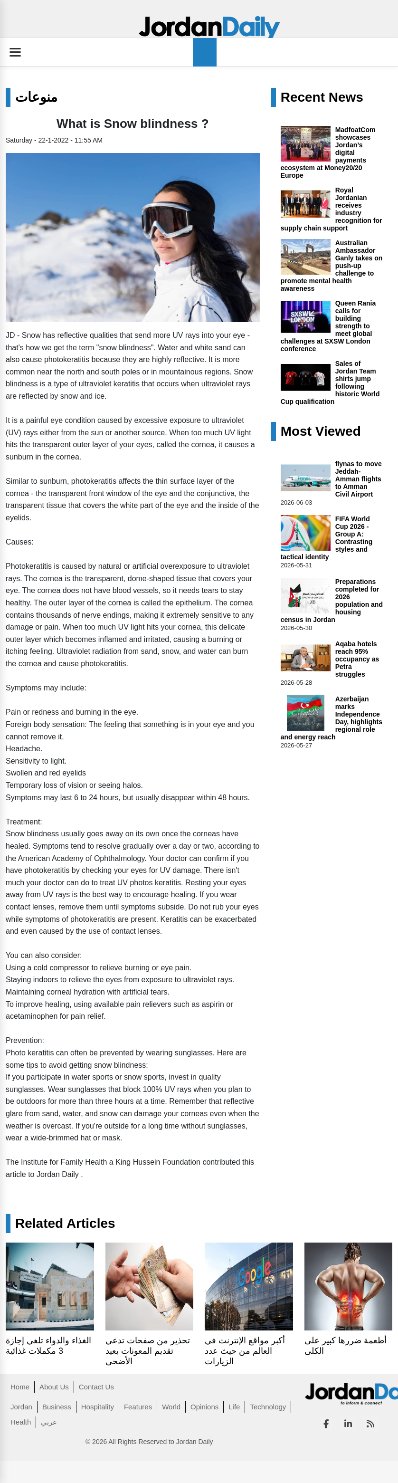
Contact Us (96, 1387)
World (171, 1407)
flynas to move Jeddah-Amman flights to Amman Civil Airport (358, 479)
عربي (49, 1422)
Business (56, 1407)
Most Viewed (321, 431)
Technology (268, 1407)
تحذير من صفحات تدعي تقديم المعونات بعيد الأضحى (147, 1351)
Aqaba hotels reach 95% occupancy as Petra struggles (357, 659)
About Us (54, 1387)
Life (234, 1407)
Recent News (322, 97)
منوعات (36, 97)
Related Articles (65, 1223)
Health (20, 1422)
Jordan (21, 1407)
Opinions (204, 1407)
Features (138, 1407)
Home (19, 1387)
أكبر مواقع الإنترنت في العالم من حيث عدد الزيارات (245, 1351)
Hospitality (97, 1407)
